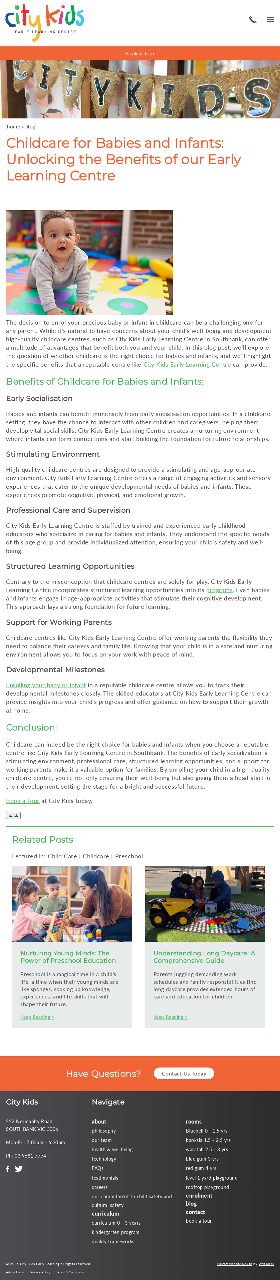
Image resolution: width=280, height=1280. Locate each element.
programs (219, 589)
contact (195, 1212)
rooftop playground (207, 1187)
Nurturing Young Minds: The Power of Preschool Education (68, 957)
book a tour (199, 1221)
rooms (194, 1121)
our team (102, 1140)
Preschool (129, 856)
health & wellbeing (112, 1149)
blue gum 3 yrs (202, 1159)
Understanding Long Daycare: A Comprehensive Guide (204, 957)
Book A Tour (140, 53)
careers (100, 1187)
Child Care (62, 856)
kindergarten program (116, 1232)
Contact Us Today (184, 1073)
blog (30, 126)
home (13, 126)
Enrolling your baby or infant (46, 685)
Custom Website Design (234, 1264)
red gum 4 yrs (201, 1168)
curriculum (105, 1213)
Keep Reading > (37, 1017)
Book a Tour (23, 800)
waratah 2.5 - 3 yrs (207, 1149)
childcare (169, 322)
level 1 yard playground (212, 1178)
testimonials (105, 1178)
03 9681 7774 (252, 19)
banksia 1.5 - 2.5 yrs (208, 1140)
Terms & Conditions (70, 1272)
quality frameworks (113, 1241)
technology (104, 1159)
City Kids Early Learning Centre (187, 364)
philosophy (104, 1131)
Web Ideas (266, 1264)
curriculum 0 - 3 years (116, 1223)
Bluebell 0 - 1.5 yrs (207, 1131)
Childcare (78, 381)
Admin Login (15, 1272)
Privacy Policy (40, 1272)
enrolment (199, 1195)
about (99, 1121)
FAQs (97, 1168)
